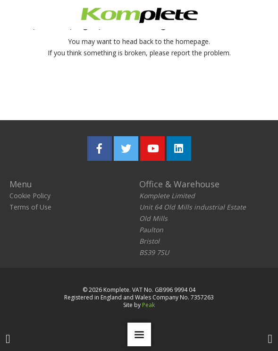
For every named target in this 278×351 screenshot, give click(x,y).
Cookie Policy (30, 195)
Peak (148, 305)
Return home (80, 91)
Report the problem (184, 91)
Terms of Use (30, 206)
